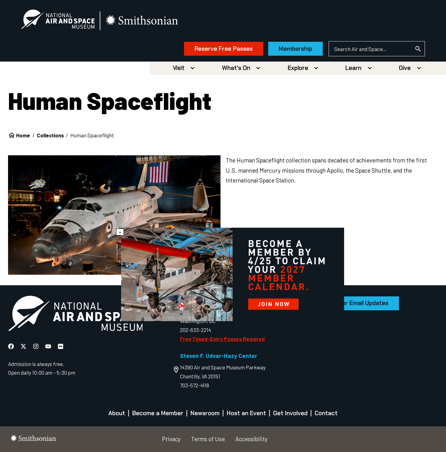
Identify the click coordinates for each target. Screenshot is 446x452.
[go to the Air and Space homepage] (75, 315)
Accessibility (251, 438)
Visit (179, 68)
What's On (236, 68)
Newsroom (205, 413)
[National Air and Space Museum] (57, 20)
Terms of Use (208, 438)
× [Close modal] (120, 232)
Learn (353, 68)
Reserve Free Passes (224, 49)
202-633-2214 (195, 330)
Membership (295, 49)
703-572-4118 (194, 385)
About (116, 413)
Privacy (171, 438)
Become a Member (157, 413)
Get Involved (290, 413)
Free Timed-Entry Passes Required (222, 339)
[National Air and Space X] (24, 346)
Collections (50, 135)
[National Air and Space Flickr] (60, 346)
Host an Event (246, 413)
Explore (298, 68)
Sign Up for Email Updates (352, 303)
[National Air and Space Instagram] (36, 346)
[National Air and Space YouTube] (48, 346)
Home (23, 135)
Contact (326, 413)
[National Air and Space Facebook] (11, 346)
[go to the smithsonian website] (142, 20)
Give (405, 68)
